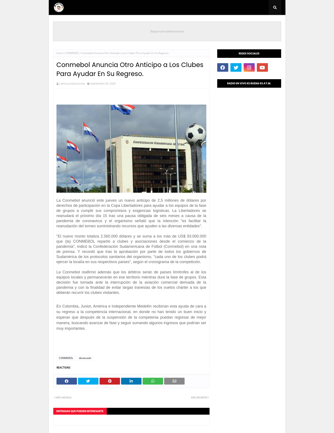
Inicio (59, 53)
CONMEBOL (72, 53)
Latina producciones (72, 83)
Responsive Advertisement (167, 31)
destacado (85, 358)
